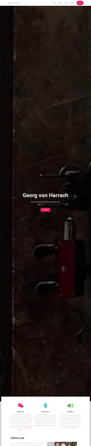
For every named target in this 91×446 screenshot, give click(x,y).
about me (71, 427)
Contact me (38, 425)
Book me (45, 209)
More (80, 2)
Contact (72, 3)
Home (54, 3)
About (59, 3)
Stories (66, 3)
